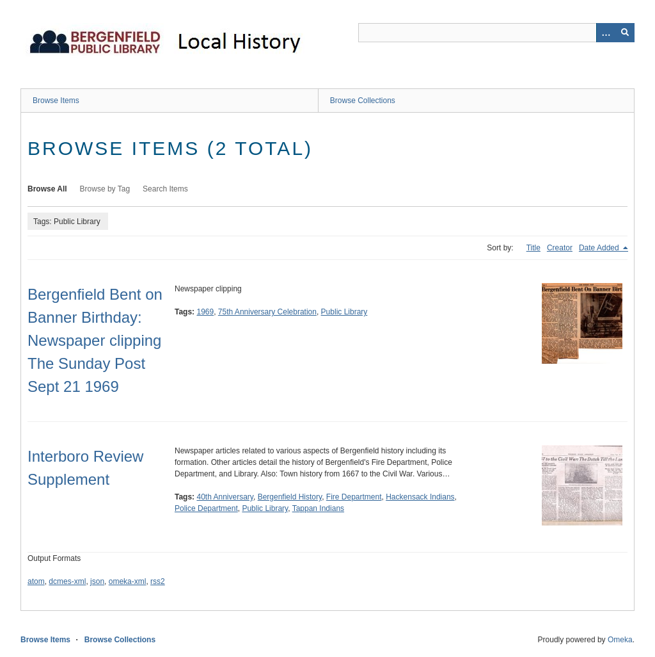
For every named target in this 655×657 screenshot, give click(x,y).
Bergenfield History (290, 496)
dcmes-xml (67, 581)
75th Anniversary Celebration (267, 311)
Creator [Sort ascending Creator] (559, 247)
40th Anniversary (224, 496)
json (97, 581)
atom (36, 581)
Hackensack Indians (420, 496)
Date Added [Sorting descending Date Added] (600, 247)
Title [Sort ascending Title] (533, 247)
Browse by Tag (105, 188)
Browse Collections (362, 100)
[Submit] (625, 32)
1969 (205, 311)
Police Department (206, 508)
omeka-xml (127, 581)
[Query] (496, 32)
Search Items (165, 188)
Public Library (344, 311)
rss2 (157, 581)
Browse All (47, 188)
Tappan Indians (318, 508)
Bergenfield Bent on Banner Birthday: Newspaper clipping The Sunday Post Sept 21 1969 (95, 340)
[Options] (605, 32)
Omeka (620, 639)
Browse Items (56, 100)
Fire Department (354, 496)
